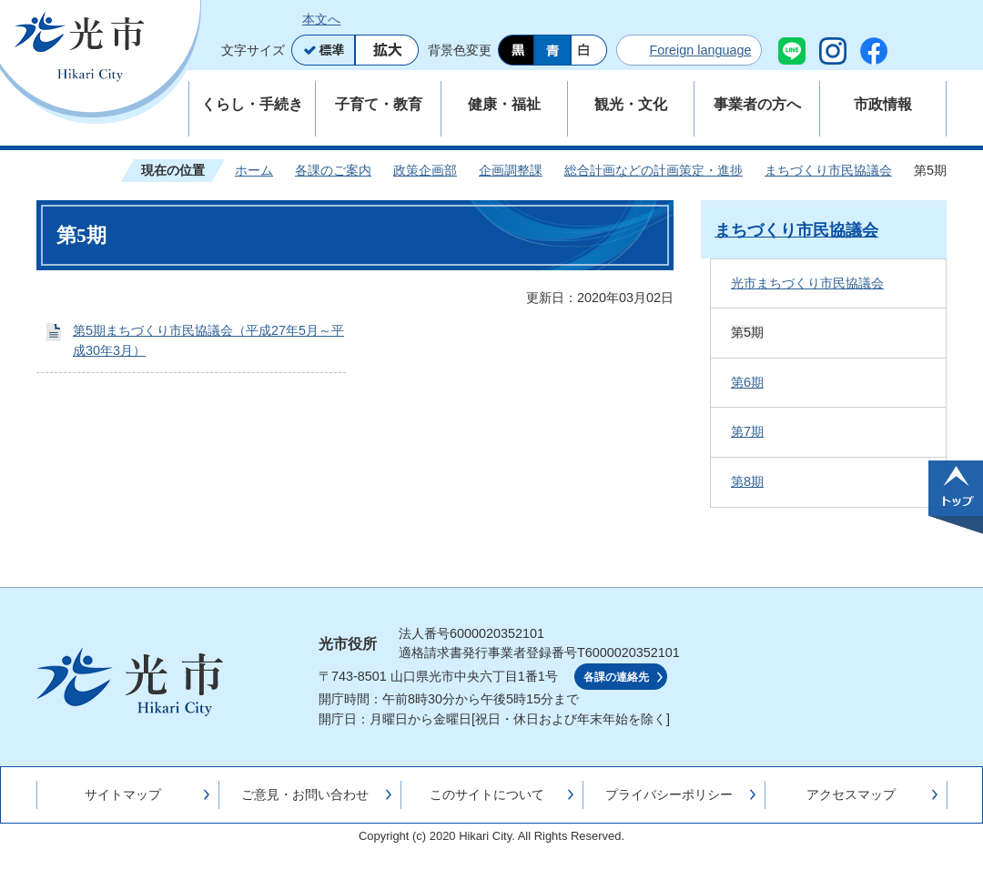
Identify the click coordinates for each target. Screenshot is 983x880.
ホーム (254, 170)
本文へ (321, 19)
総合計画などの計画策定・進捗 (653, 170)
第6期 (747, 382)
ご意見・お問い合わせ (305, 794)
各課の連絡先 (616, 677)
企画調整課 (510, 170)
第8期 (747, 481)
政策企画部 (425, 170)
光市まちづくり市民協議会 (807, 283)
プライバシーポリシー (669, 794)
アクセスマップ (851, 794)
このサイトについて (487, 794)
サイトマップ (123, 794)
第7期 (747, 431)
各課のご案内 (333, 170)
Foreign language (700, 50)
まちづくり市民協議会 (828, 170)
